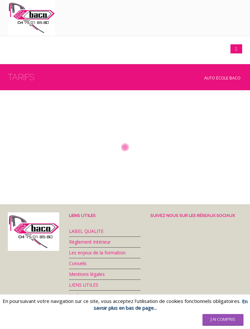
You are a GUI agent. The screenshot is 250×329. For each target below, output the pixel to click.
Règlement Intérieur (90, 242)
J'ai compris (223, 319)
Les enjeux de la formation (97, 253)
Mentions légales (87, 274)
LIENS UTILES (83, 285)
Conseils (78, 263)
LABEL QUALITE (86, 231)
